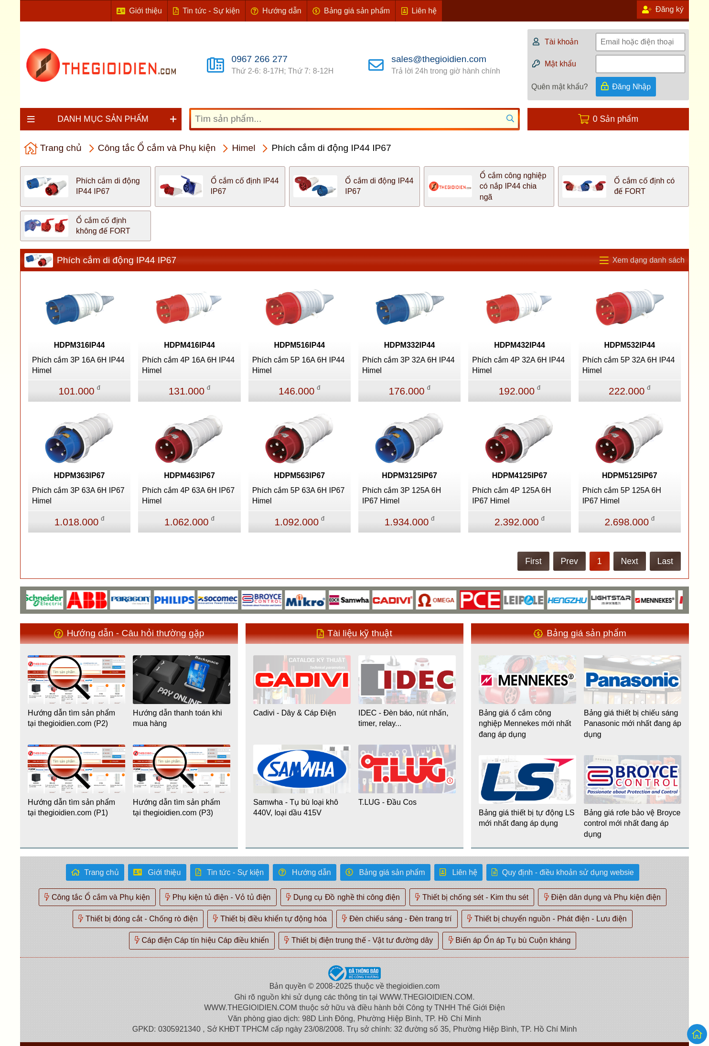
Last (665, 561)
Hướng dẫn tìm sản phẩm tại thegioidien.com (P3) (176, 807)
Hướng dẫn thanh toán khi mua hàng (177, 718)
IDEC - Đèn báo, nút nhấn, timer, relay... (403, 718)
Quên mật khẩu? (559, 87)
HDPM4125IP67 (520, 475)
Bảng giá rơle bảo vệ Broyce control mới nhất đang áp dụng (632, 823)
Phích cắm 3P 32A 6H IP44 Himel (408, 365)
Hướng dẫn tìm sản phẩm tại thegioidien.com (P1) (71, 807)
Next (629, 561)
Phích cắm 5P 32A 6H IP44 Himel (628, 365)
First (533, 561)
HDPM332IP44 (409, 345)
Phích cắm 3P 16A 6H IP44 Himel (78, 365)
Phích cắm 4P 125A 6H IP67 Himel (511, 495)
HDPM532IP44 (629, 345)
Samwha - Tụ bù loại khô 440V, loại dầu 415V (295, 807)
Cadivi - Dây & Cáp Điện (294, 713)
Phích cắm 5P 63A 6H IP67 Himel (298, 495)
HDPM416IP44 (189, 345)
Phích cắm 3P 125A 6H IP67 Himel (401, 495)
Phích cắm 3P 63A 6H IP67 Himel (78, 495)
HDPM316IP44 (79, 345)
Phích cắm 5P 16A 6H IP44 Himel (298, 365)
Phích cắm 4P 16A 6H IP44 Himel (188, 365)
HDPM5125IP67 (629, 475)
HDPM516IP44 (299, 345)
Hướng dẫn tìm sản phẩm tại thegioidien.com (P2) (71, 718)
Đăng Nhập (631, 87)
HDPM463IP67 (189, 475)
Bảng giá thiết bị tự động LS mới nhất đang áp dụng (526, 818)
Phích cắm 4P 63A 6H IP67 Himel (188, 495)
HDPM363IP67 (79, 475)
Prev (569, 561)
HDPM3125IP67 (409, 475)
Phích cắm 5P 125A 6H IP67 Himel (621, 495)
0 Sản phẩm (615, 119)
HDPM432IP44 (519, 345)
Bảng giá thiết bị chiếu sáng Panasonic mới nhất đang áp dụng (632, 723)
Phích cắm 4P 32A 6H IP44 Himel (518, 365)
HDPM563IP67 (299, 475)
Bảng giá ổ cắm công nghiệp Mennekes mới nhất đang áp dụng (525, 723)
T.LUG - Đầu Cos (387, 802)
